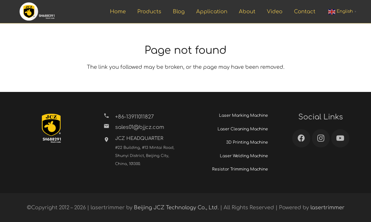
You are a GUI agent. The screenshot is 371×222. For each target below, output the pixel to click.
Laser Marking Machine (243, 115)
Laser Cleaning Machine (243, 129)
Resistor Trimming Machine (240, 169)
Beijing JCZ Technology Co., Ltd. (176, 207)
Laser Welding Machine (244, 156)
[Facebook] (301, 138)
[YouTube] (340, 138)
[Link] (37, 11)
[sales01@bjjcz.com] (109, 127)
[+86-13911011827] (109, 117)
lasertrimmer (327, 207)
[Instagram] (321, 138)
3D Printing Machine (247, 142)
